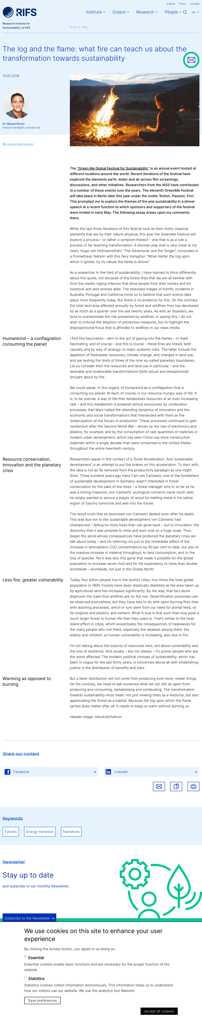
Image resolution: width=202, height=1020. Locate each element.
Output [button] (119, 11)
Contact (194, 3)
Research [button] (145, 11)
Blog (85, 27)
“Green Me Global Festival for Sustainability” (113, 168)
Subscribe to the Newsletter (27, 918)
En (193, 12)
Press (182, 3)
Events (171, 3)
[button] (176, 786)
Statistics (36, 979)
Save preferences (42, 1000)
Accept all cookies (159, 1011)
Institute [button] (94, 11)
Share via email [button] (159, 786)
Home (73, 27)
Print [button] (193, 786)
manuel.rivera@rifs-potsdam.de (21, 127)
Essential (36, 958)
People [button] (171, 11)
